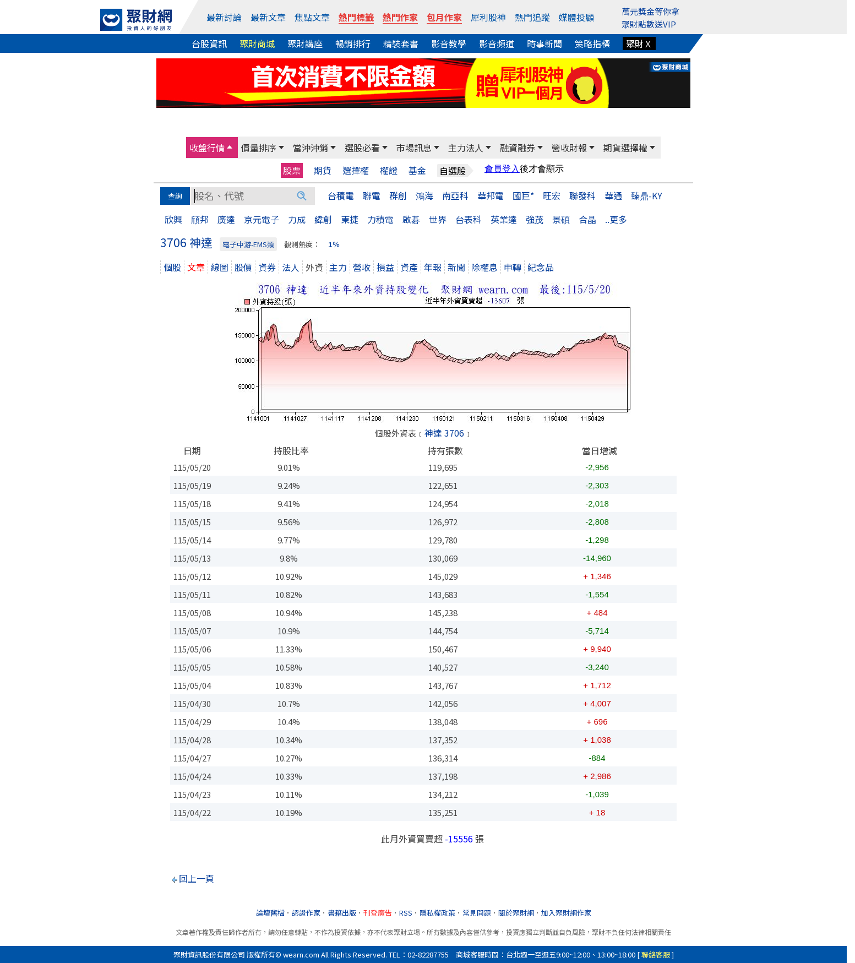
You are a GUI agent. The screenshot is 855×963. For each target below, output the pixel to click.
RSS (405, 912)
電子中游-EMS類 (248, 244)
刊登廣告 (377, 912)
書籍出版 (342, 912)
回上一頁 (196, 878)
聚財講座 (305, 43)
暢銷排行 (353, 43)
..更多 (616, 219)
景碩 (561, 219)
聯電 (371, 195)
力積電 (380, 219)
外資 (314, 267)
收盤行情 (207, 148)
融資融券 (517, 148)
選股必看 (362, 148)
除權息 (484, 267)
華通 (613, 195)
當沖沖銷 (310, 148)
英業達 (504, 219)
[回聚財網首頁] (136, 20)
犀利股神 (488, 17)
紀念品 (540, 267)
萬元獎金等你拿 (650, 11)
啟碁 (411, 219)
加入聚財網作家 (566, 912)
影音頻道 (496, 43)
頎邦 (200, 219)
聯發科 (582, 195)
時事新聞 (544, 43)
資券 (267, 267)
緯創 (323, 219)
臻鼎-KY (646, 195)
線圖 (219, 267)
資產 (409, 267)
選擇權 (355, 170)
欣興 (173, 219)
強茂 (534, 219)
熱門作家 (400, 17)
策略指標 (592, 43)
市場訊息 (414, 148)
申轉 (512, 267)
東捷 (349, 219)
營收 (362, 267)
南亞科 (455, 195)
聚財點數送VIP (649, 24)
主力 (338, 267)
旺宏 (551, 195)
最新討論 (224, 17)
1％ (334, 244)
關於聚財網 (516, 912)
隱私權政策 (437, 912)
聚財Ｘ (639, 43)
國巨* (523, 195)
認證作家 (306, 912)
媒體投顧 (576, 17)
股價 (243, 267)
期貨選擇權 (625, 148)
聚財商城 (257, 43)
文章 (196, 267)
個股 (172, 267)
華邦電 (490, 195)
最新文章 (268, 17)
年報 (433, 267)
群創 (398, 195)
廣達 (226, 219)
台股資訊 (209, 43)
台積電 (341, 195)
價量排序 (258, 148)
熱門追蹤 (532, 17)
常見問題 (476, 912)
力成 (297, 219)
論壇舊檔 (270, 912)
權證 (388, 170)
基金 (417, 170)
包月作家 (444, 17)
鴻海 (424, 195)
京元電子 (261, 219)
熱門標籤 (356, 17)
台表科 (468, 219)
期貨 (322, 170)
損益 (385, 267)
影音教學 (448, 43)
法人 (290, 267)
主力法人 (465, 148)
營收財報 (569, 148)
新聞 (456, 267)
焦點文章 (312, 17)
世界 (437, 219)
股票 (292, 170)
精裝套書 (400, 43)
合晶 (587, 219)
